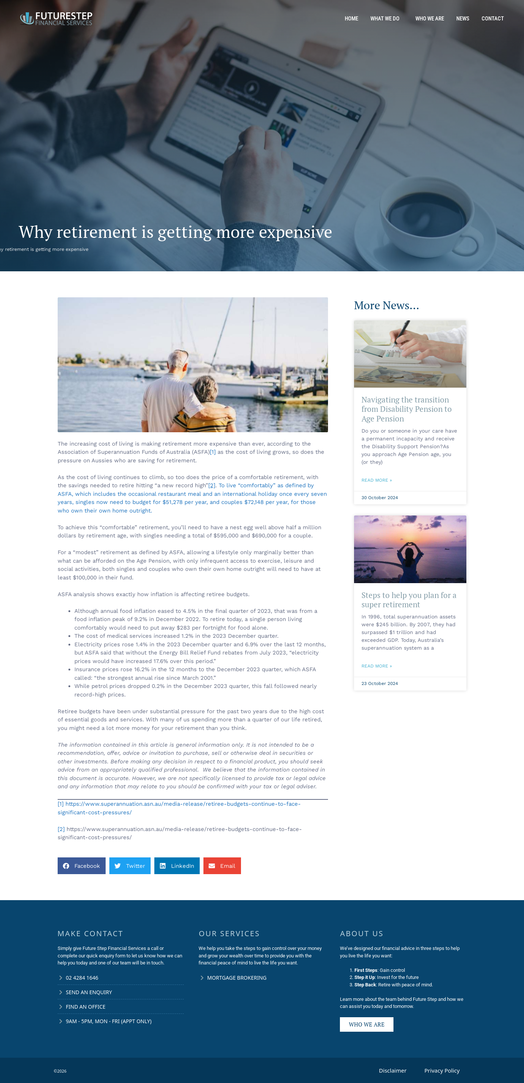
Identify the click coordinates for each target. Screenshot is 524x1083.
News (462, 18)
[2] (61, 829)
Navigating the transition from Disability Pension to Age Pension (406, 408)
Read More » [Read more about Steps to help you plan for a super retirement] (376, 666)
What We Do (386, 18)
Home (351, 18)
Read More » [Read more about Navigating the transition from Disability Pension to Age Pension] (376, 480)
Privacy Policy (442, 1070)
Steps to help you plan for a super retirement (409, 600)
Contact (493, 18)
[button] (82, 865)
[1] (213, 452)
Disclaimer (392, 1070)
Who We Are (429, 18)
